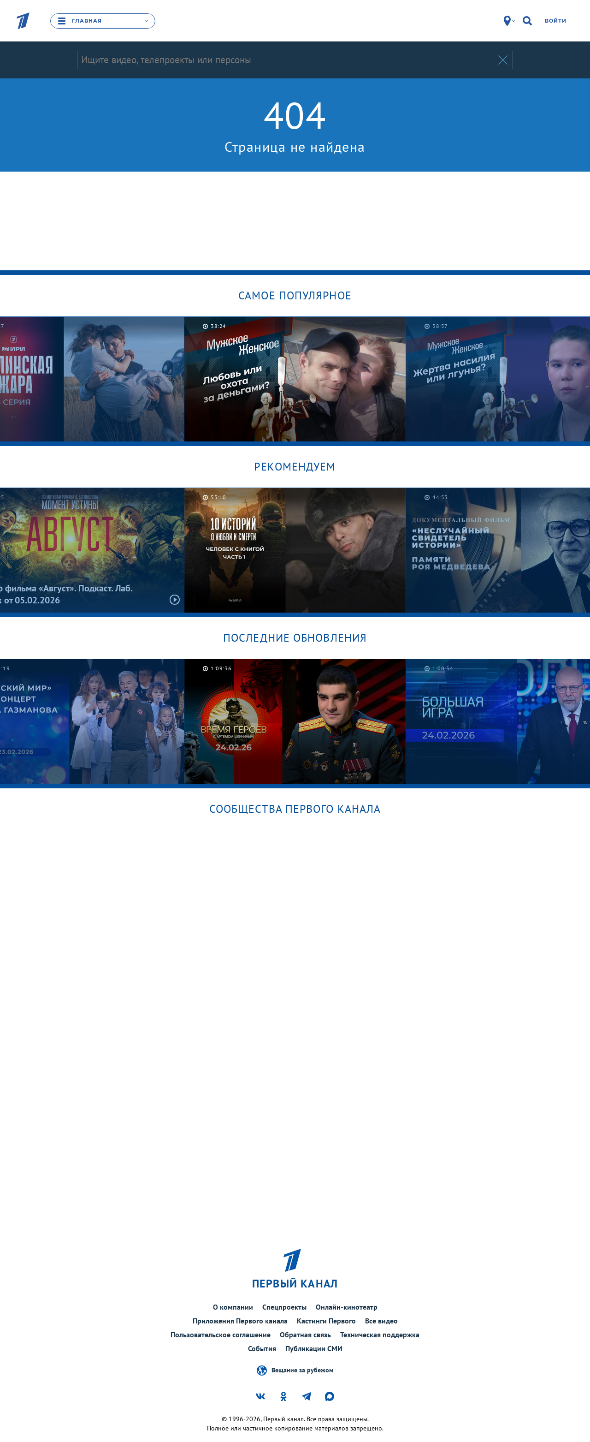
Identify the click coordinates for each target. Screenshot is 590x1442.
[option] (295, 378)
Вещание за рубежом (302, 1369)
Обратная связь (305, 1334)
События (262, 1348)
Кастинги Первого (326, 1320)
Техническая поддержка (379, 1334)
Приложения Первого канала (240, 1320)
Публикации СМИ (313, 1348)
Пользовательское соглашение (221, 1334)
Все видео (381, 1320)
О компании (233, 1306)
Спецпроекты (284, 1306)
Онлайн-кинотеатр (347, 1306)
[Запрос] (287, 60)
